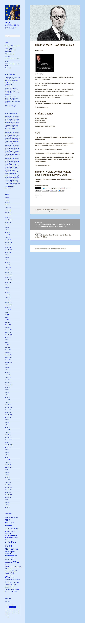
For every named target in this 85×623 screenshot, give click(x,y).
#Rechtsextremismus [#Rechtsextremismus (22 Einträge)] (9, 575)
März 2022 (7, 322)
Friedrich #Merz (55, 211)
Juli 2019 (7, 389)
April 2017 (7, 457)
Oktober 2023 (8, 277)
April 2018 (7, 427)
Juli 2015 (7, 499)
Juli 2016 (7, 469)
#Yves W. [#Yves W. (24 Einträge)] (18, 579)
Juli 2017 (7, 449)
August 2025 (8, 222)
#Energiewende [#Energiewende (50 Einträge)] (11, 535)
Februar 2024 (8, 267)
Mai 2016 (7, 474)
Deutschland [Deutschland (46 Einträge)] (9, 587)
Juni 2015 (7, 502)
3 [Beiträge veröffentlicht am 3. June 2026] (10, 607)
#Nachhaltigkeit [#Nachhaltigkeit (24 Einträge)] (8, 571)
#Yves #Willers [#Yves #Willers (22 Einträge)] (13, 579)
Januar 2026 (8, 210)
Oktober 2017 (8, 442)
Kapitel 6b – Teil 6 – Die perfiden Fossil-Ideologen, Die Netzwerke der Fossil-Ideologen (12, 141)
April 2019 (7, 397)
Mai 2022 (7, 317)
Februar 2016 (8, 482)
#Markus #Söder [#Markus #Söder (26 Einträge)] (9, 559)
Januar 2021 (8, 352)
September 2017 (8, 444)
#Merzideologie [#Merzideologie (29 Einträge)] (9, 568)
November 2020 (8, 357)
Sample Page (8, 67)
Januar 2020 (8, 380)
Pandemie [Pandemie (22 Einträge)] (17, 589)
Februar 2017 (8, 462)
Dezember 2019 (8, 382)
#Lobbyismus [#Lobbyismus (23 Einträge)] (14, 558)
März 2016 (7, 479)
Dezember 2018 (8, 407)
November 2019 (8, 385)
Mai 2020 (7, 369)
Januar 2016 (8, 484)
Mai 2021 (7, 342)
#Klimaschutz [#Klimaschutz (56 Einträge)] (11, 556)
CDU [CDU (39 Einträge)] (12, 582)
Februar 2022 (8, 324)
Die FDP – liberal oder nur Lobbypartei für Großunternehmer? (10, 84)
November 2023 (8, 275)
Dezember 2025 (8, 212)
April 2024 (7, 262)
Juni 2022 (7, 314)
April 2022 (7, 319)
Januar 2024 (8, 270)
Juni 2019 (7, 392)
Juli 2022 (7, 312)
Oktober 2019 (8, 387)
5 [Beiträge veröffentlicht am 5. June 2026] (14, 607)
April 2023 (7, 292)
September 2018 (8, 414)
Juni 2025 (7, 227)
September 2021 (8, 334)
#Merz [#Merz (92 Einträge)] (15, 562)
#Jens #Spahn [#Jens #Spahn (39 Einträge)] (10, 552)
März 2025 (7, 234)
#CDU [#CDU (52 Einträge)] (7, 520)
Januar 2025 (8, 239)
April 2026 (7, 202)
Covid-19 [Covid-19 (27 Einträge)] (13, 584)
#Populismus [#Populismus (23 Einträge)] (7, 573)
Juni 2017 (7, 452)
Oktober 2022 (8, 307)
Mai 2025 (7, 229)
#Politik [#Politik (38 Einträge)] (14, 571)
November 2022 (8, 305)
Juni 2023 (7, 287)
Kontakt (6, 61)
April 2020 (7, 372)
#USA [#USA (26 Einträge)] (14, 577)
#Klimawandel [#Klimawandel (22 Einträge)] (8, 558)
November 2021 (8, 332)
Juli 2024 (7, 255)
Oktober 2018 (8, 412)
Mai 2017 (7, 454)
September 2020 (8, 362)
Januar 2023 (8, 300)
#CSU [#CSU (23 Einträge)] (6, 529)
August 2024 (8, 252)
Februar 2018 (8, 432)
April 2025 (7, 232)
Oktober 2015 (8, 492)
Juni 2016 (7, 472)
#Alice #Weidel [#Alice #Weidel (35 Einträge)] (14, 517)
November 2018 (8, 409)
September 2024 (8, 250)
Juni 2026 (7, 197)
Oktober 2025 (8, 217)
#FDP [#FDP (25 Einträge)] (6, 539)
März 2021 (7, 347)
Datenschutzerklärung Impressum (12, 45)
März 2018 (7, 429)
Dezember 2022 (8, 302)
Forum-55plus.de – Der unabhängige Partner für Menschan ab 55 (10, 50)
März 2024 (7, 265)
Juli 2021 (7, 339)
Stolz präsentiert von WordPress (58, 248)
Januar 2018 (8, 434)
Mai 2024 (7, 260)
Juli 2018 (7, 419)
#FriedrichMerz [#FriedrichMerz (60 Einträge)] (11, 549)
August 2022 (8, 309)
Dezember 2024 (8, 242)
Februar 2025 (8, 237)
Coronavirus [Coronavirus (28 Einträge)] (8, 584)
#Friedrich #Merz (65, 209)
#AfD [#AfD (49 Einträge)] (7, 517)
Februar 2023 (8, 297)
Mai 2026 (7, 200)
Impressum (7, 56)
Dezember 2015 (8, 487)
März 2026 (7, 205)
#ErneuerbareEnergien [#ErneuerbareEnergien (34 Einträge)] (11, 538)
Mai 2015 (7, 504)
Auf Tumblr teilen (56, 188)
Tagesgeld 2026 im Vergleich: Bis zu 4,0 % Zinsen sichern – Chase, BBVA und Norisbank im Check (12, 79)
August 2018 (8, 417)
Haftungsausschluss (9, 53)
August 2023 (8, 282)
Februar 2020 (8, 377)
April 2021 (7, 344)
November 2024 (8, 244)
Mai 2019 (7, 394)
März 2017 (7, 459)
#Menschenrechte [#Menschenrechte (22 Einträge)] (8, 562)
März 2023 (7, 295)
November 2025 (8, 215)
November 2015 (8, 489)
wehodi (48, 209)
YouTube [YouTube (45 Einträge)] (13, 592)
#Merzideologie (47, 211)
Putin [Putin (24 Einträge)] (6, 591)
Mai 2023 (7, 290)
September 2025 (8, 220)
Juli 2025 (7, 225)
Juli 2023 (7, 285)
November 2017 (8, 439)
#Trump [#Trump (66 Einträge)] (8, 577)
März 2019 (7, 399)
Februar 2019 (8, 402)
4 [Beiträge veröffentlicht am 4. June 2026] (12, 607)
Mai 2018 (7, 424)
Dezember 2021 (8, 329)
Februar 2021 (8, 349)
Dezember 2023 (8, 272)
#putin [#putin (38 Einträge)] (13, 573)
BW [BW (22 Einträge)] (10, 582)
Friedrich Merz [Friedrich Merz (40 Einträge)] (10, 589)
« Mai (8, 617)
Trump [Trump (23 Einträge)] (9, 591)
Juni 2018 (7, 422)
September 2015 (8, 494)
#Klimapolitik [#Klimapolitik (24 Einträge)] (8, 553)
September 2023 (8, 280)
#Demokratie (55, 209)
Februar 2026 (8, 207)
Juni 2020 (7, 367)
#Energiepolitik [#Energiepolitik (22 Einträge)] (8, 533)
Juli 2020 (7, 364)
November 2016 (8, 467)
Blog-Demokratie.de (12, 23)
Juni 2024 (7, 257)
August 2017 (8, 447)
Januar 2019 (8, 404)
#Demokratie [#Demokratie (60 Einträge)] (13, 528)
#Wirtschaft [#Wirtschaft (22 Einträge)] (7, 579)
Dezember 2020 (8, 354)
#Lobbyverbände (39, 211)
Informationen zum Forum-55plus (12, 58)
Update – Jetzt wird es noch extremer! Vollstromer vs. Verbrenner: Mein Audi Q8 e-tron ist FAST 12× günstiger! (12, 127)
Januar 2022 (8, 327)
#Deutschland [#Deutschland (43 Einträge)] (10, 531)
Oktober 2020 (8, 359)
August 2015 (8, 497)
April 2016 (7, 477)
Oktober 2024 (8, 247)
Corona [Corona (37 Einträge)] (16, 582)
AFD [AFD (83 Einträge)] (7, 582)
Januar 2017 (8, 464)
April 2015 (7, 507)
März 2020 (7, 375)
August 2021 (8, 337)
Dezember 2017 (8, 437)
